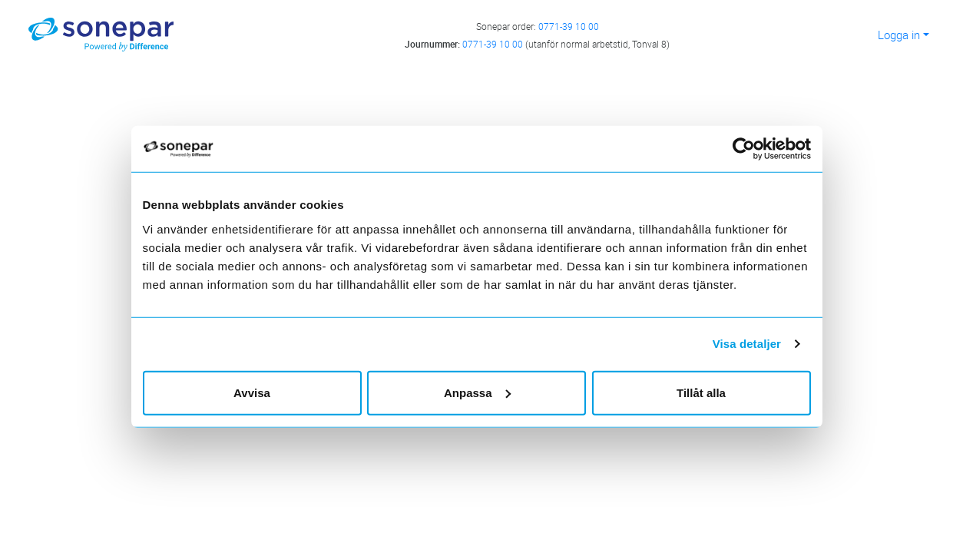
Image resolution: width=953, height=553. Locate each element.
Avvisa (251, 392)
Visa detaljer (747, 343)
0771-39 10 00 (568, 26)
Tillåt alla (701, 392)
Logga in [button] (899, 34)
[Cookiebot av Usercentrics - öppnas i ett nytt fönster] (750, 149)
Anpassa (477, 392)
